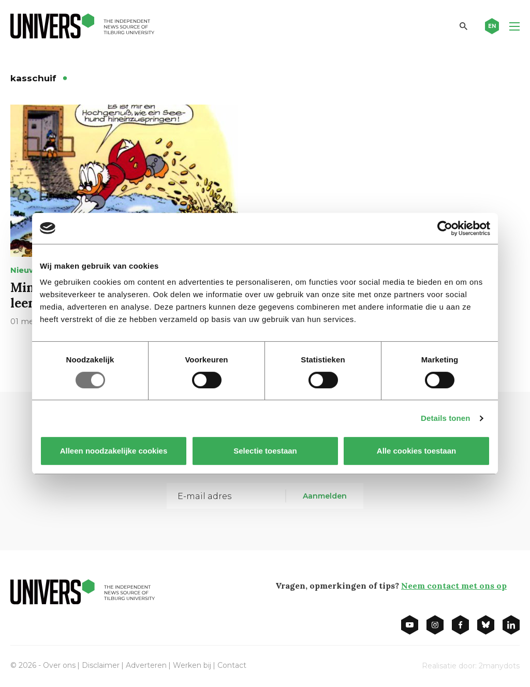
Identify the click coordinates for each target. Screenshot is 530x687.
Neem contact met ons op (454, 585)
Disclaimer (101, 665)
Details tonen (445, 418)
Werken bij (192, 665)
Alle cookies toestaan (416, 450)
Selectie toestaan (265, 450)
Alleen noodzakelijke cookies (114, 450)
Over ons (59, 665)
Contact (231, 665)
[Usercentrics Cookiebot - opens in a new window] (445, 228)
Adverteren (146, 665)
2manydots (499, 665)
